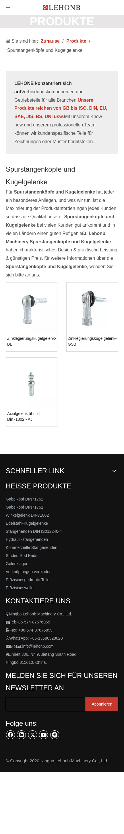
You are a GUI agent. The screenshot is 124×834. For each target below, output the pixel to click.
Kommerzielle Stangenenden (31, 547)
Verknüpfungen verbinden (29, 571)
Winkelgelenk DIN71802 (27, 515)
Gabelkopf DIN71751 (24, 507)
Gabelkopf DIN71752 (24, 499)
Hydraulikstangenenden (27, 539)
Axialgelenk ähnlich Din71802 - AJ (24, 416)
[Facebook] (10, 734)
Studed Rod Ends (21, 555)
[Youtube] (43, 734)
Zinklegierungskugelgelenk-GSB (92, 341)
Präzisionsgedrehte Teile (27, 579)
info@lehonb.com (38, 646)
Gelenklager (17, 563)
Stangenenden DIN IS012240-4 (34, 531)
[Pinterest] (54, 734)
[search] (50, 704)
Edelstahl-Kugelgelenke (27, 523)
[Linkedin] (21, 734)
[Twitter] (32, 734)
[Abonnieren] (102, 704)
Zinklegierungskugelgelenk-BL (31, 341)
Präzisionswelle (19, 587)
